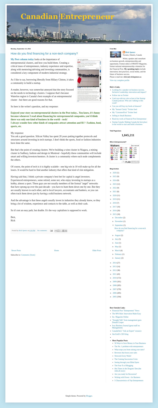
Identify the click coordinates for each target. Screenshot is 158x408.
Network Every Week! (122, 356)
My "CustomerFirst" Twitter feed (124, 112)
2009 (115, 282)
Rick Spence (130, 52)
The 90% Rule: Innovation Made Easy (126, 314)
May (117, 247)
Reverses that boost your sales (125, 353)
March (117, 251)
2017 (115, 207)
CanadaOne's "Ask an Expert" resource (127, 331)
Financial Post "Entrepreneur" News (125, 311)
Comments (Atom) (28, 255)
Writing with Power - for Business (127, 377)
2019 (115, 199)
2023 (115, 184)
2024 (115, 180)
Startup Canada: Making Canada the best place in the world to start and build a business (129, 123)
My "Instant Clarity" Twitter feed (124, 109)
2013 (115, 267)
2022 (115, 188)
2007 (115, 289)
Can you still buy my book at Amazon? (127, 106)
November (119, 221)
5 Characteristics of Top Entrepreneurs (128, 381)
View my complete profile (119, 80)
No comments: (42, 230)
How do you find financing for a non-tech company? (44, 53)
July (116, 239)
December (119, 218)
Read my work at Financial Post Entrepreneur (129, 119)
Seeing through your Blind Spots (126, 362)
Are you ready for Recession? (125, 374)
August (118, 235)
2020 (115, 195)
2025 (115, 176)
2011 (115, 274)
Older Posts (96, 251)
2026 (115, 173)
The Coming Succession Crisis (126, 359)
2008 (115, 285)
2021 (115, 192)
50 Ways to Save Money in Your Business (130, 343)
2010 (115, 278)
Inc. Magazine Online (120, 317)
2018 (115, 203)
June (117, 243)
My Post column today (22, 59)
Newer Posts (16, 251)
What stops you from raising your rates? (129, 350)
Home (56, 251)
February (118, 254)
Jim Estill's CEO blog (120, 334)
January (118, 258)
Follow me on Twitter (120, 95)
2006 (115, 293)
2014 (115, 263)
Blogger (89, 396)
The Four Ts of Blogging (123, 366)
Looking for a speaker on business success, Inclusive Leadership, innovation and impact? (129, 91)
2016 (115, 211)
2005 (115, 297)
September (119, 225)
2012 (115, 270)
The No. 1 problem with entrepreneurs (128, 346)
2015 (115, 214)
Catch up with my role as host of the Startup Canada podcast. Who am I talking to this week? (128, 100)
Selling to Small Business (121, 116)
